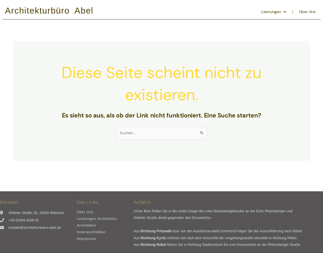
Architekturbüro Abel (49, 10)
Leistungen (273, 11)
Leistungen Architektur (97, 219)
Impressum (86, 239)
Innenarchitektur (91, 232)
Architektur (86, 225)
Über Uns (307, 11)
